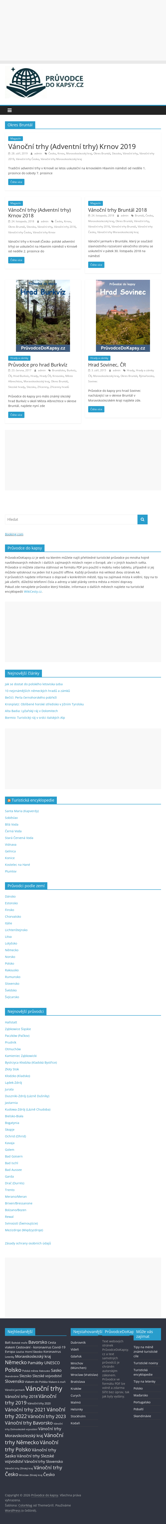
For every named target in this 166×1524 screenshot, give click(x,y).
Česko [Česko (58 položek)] (49, 1474)
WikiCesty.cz (33, 591)
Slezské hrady (16, 387)
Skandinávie (142, 1416)
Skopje (9, 1129)
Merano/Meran (16, 1196)
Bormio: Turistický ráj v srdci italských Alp (35, 718)
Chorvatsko (13, 916)
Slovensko (12, 983)
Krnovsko (58, 376)
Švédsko (11, 990)
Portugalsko (142, 1402)
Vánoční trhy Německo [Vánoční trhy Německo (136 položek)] (34, 1439)
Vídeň (75, 1349)
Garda (9, 1176)
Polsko (9, 963)
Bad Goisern (14, 1156)
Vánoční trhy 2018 (65, 227)
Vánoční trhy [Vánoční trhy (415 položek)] (44, 1388)
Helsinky (77, 1409)
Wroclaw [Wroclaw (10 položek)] (24, 1475)
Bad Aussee (13, 1170)
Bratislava (78, 1382)
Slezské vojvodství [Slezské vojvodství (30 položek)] (47, 1376)
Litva (8, 937)
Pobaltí (139, 1409)
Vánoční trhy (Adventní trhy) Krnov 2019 (72, 146)
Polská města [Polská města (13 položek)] (30, 1371)
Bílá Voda (11, 824)
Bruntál (139, 215)
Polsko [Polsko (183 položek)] (13, 1369)
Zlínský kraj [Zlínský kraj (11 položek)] (36, 1475)
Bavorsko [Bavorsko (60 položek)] (37, 1342)
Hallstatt (11, 1022)
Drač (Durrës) (14, 1183)
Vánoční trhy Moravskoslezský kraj (61, 159)
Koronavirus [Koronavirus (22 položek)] (52, 1352)
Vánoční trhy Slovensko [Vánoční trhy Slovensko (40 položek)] (43, 1461)
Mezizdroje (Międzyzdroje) (24, 1230)
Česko (52, 153)
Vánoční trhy (130, 153)
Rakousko (12, 970)
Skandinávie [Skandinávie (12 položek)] (12, 1376)
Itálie (8, 923)
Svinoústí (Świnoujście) (21, 1223)
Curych (76, 1395)
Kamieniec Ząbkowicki (21, 1056)
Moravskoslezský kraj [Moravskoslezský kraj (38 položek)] (33, 1356)
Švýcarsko (12, 997)
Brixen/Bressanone (18, 1203)
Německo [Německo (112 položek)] (16, 1362)
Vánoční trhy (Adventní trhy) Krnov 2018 (39, 213)
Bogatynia (12, 1123)
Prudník (10, 1042)
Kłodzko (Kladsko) (17, 1076)
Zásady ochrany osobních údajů (28, 1243)
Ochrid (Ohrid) (15, 1136)
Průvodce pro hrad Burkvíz (37, 364)
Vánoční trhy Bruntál (124, 226)
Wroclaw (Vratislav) (84, 1375)
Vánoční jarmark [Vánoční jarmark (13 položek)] (15, 1390)
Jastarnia (11, 1103)
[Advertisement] (83, 30)
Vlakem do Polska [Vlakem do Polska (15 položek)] (36, 1382)
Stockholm (78, 1416)
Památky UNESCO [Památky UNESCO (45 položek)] (44, 1362)
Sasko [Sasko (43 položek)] (56, 1370)
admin (38, 153)
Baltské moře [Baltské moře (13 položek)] (19, 1343)
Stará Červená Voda (19, 838)
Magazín (15, 138)
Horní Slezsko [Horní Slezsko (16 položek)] (34, 1352)
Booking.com (14, 534)
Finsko (9, 910)
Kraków (76, 1388)
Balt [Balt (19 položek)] (8, 1342)
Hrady (34, 376)
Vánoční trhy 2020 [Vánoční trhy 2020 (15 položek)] (39, 1403)
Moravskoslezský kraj (79, 153)
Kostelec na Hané (17, 865)
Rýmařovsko (146, 376)
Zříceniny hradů (59, 387)
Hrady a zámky (19, 358)
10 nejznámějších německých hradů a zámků (37, 691)
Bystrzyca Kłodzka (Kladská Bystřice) (31, 1062)
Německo (11, 950)
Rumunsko (12, 977)
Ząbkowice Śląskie (18, 1029)
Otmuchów (13, 1049)
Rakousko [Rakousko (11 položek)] (44, 1370)
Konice (10, 858)
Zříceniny (42, 387)
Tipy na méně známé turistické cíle (146, 1351)
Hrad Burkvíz (21, 376)
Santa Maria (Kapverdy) (22, 811)
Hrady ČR (45, 376)
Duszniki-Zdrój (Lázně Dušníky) (27, 1096)
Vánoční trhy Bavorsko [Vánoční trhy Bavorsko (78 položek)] (29, 1423)
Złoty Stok (12, 1069)
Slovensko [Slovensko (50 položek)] (14, 1381)
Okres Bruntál (102, 153)
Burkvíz (71, 370)
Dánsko (10, 896)
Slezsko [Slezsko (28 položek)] (25, 1376)
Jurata (9, 1089)
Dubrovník (78, 1342)
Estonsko (11, 903)
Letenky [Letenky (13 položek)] (9, 1357)
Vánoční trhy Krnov (44, 232)
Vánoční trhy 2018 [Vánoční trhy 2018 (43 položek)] (21, 1396)
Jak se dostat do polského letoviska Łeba (34, 684)
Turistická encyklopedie (33, 800)
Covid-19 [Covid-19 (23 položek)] (58, 1347)
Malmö (76, 1402)
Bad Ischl (11, 1163)
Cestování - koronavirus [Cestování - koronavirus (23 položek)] (33, 1347)
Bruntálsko (58, 370)
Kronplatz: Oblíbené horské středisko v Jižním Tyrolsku (44, 704)
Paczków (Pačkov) (17, 1036)
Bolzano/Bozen (15, 1210)
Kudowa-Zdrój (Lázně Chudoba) (27, 1109)
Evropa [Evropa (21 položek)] (10, 1352)
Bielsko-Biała (14, 1116)
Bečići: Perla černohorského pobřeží (31, 697)
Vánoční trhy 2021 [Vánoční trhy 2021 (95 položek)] (25, 1409)
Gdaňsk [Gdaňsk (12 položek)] (20, 1351)
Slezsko (116, 153)
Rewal (9, 1217)
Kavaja (9, 1143)
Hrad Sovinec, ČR (107, 364)
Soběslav (11, 818)
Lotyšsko (11, 943)
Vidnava (10, 844)
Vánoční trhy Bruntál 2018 (117, 210)
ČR (9, 376)
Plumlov (10, 871)
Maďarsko (141, 1395)
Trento (9, 1190)
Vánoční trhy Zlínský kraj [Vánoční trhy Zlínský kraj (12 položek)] (19, 1468)
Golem (9, 1150)
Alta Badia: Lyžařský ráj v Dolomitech (31, 711)
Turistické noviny (146, 1363)
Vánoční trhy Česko (27, 159)
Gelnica (10, 851)
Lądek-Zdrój (13, 1083)
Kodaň (75, 1423)
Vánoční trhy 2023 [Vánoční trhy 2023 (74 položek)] (47, 1416)
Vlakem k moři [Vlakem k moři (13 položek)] (56, 1382)
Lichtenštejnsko (16, 930)
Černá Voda (13, 831)
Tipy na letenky (144, 1381)
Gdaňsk (76, 1356)
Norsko (10, 957)
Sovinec (92, 381)
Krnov (60, 153)
